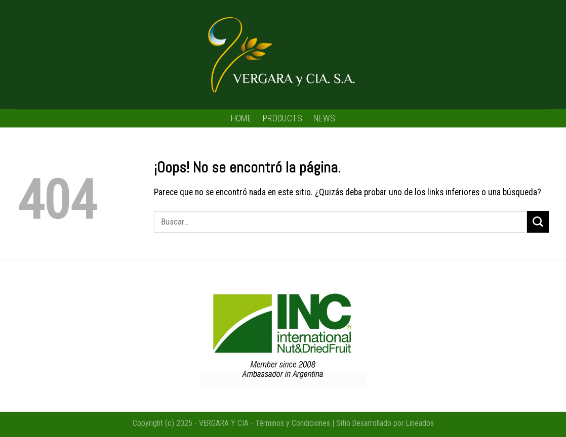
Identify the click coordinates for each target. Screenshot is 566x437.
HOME (241, 118)
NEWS (324, 118)
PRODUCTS (282, 118)
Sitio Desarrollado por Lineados (385, 423)
